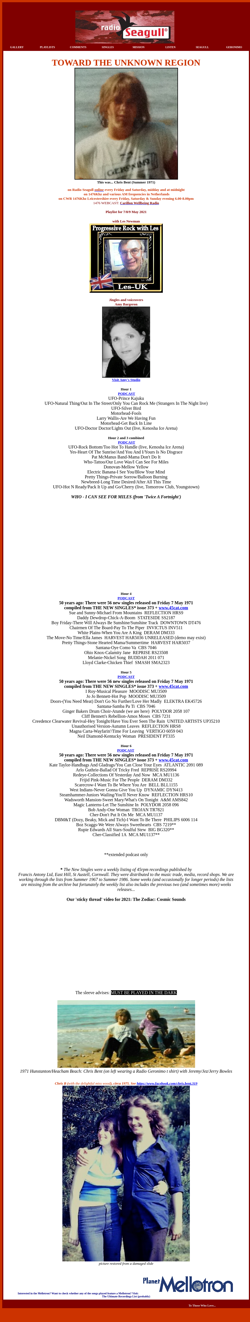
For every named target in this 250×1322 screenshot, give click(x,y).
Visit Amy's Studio (126, 380)
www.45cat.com (173, 607)
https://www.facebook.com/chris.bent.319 (167, 1083)
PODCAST (126, 394)
